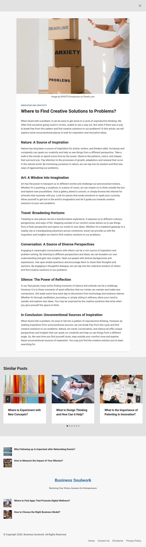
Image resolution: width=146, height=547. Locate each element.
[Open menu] (140, 5)
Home (91, 540)
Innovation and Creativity (34, 105)
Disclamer (117, 540)
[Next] (138, 399)
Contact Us (104, 540)
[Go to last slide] (8, 399)
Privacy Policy (133, 540)
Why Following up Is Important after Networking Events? (44, 449)
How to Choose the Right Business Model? (37, 512)
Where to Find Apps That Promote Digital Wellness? (42, 500)
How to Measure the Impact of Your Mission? (38, 460)
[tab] (67, 426)
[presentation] (24, 389)
